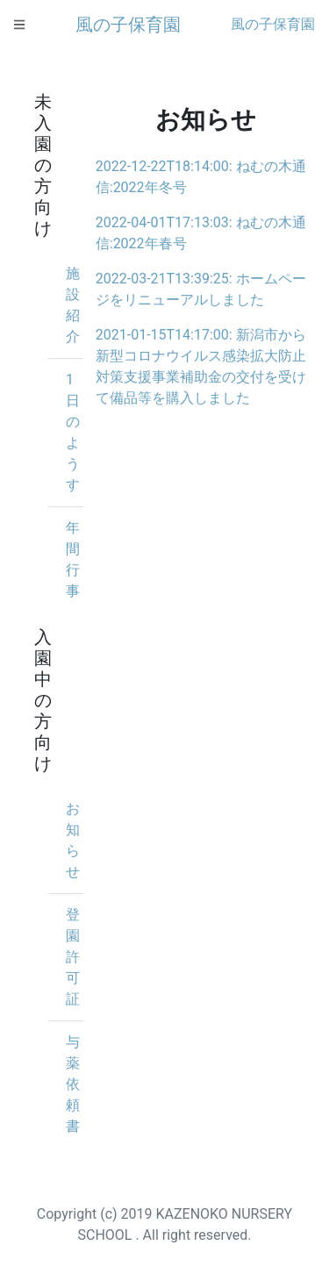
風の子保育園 (128, 24)
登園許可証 (73, 956)
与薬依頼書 (73, 1084)
